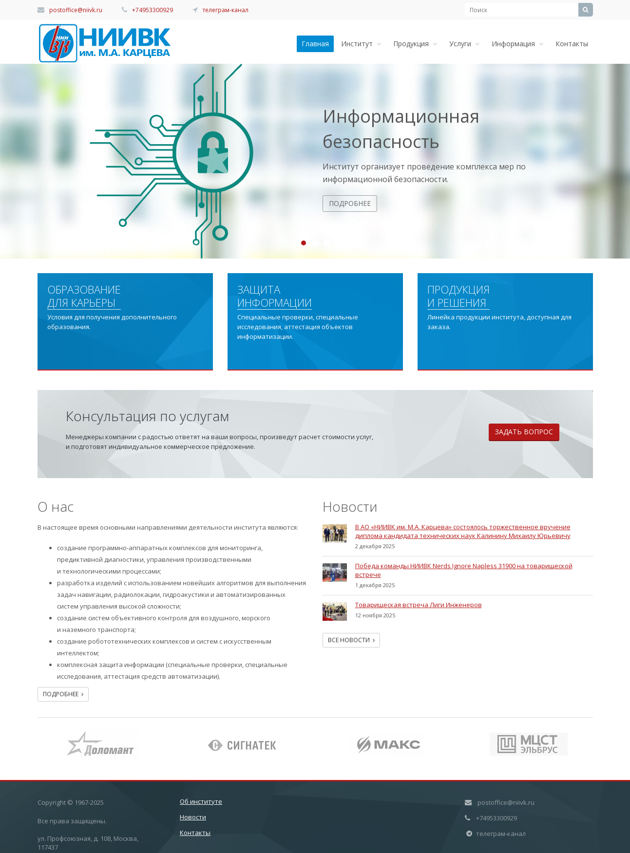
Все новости (351, 640)
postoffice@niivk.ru (75, 10)
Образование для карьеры (84, 296)
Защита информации (274, 296)
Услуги (464, 43)
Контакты (571, 43)
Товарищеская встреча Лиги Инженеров (418, 604)
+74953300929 (152, 10)
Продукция (415, 43)
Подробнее (350, 203)
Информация (517, 43)
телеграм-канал (225, 10)
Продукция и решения (458, 296)
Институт (361, 43)
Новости (193, 817)
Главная (315, 43)
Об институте (201, 801)
